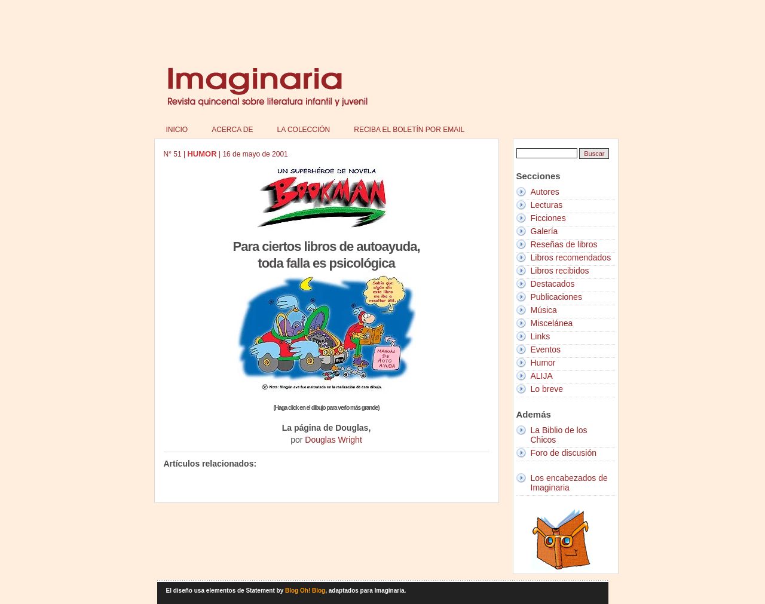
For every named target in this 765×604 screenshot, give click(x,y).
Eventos (546, 349)
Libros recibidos (560, 270)
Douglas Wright (333, 439)
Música (544, 310)
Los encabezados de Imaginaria (569, 482)
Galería (544, 231)
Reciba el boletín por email (409, 129)
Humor (543, 362)
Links (540, 336)
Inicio (177, 129)
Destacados (553, 284)
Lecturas (547, 205)
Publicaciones (556, 297)
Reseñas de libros (564, 244)
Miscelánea (552, 323)
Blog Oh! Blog (305, 590)
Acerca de (232, 129)
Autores (545, 192)
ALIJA (542, 376)
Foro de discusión (564, 453)
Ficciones (548, 218)
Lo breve (547, 389)
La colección (304, 129)
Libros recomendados (571, 257)
